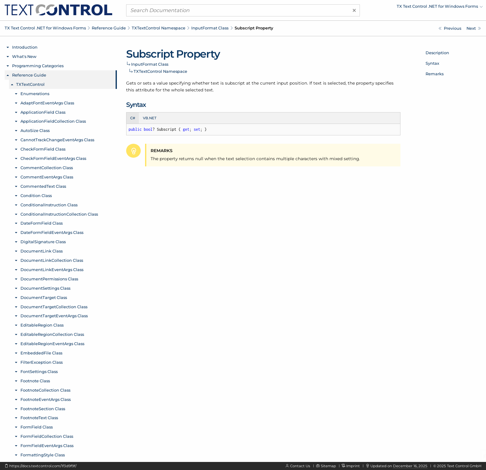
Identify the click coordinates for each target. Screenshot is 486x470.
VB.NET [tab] (150, 118)
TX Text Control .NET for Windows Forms (45, 27)
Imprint (353, 466)
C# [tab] (132, 118)
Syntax (432, 63)
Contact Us (300, 466)
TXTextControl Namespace (158, 27)
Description (437, 52)
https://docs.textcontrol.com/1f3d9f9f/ (43, 466)
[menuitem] (428, 7)
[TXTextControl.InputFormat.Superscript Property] (473, 28)
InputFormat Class (209, 27)
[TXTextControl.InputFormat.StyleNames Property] (450, 28)
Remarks (435, 73)
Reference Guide (109, 27)
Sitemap (328, 466)
